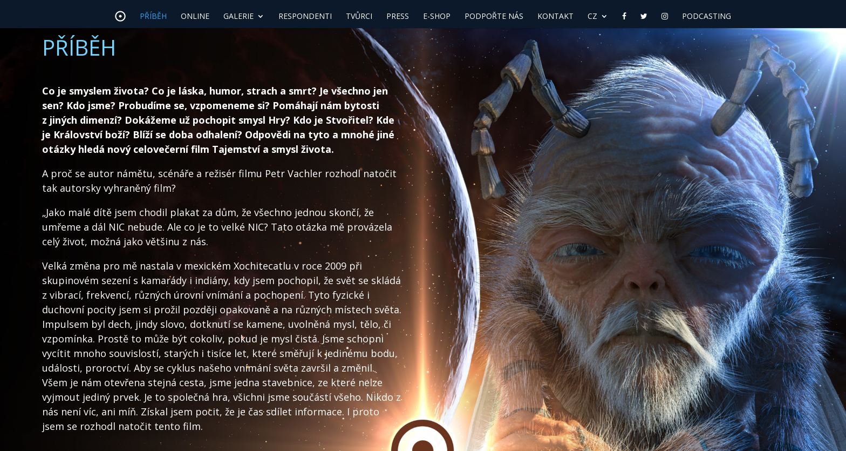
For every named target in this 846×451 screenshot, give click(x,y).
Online (195, 16)
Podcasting (706, 16)
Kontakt (555, 16)
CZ (592, 16)
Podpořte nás (494, 16)
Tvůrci (359, 16)
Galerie (238, 16)
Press (397, 16)
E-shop (437, 16)
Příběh (153, 16)
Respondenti (305, 16)
